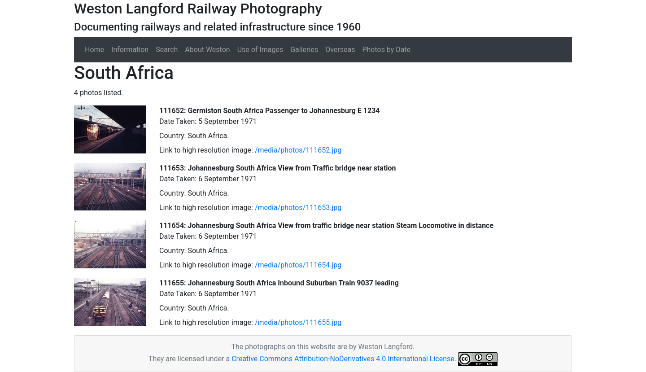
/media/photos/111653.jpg (298, 207)
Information (129, 49)
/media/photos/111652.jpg (298, 150)
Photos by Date (386, 49)
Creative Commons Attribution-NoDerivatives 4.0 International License (342, 358)
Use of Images (260, 49)
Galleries (304, 49)
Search (167, 49)
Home (94, 49)
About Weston (207, 49)
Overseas (340, 49)
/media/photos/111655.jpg (298, 322)
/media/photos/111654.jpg (298, 265)
